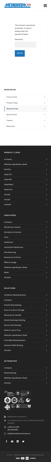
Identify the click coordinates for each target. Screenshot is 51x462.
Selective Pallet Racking (13, 345)
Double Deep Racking (12, 305)
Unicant (7, 194)
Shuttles (7, 169)
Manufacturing (10, 252)
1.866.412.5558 (13, 427)
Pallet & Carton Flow (12, 330)
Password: (25, 42)
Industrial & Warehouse (13, 247)
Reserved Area (12, 109)
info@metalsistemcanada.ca (18, 433)
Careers (10, 120)
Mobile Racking (10, 373)
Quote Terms (12, 114)
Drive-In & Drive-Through (14, 310)
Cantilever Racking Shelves (15, 295)
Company (8, 159)
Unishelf (7, 204)
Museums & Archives (12, 257)
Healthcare (8, 242)
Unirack (7, 199)
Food (6, 237)
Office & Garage (10, 262)
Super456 (8, 179)
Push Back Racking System (14, 340)
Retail (6, 272)
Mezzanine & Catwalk (12, 315)
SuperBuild (8, 184)
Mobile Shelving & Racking (14, 320)
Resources (11, 126)
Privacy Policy (12, 103)
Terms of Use (12, 97)
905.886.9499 (12, 430)
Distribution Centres (12, 227)
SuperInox (8, 189)
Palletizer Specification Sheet (15, 164)
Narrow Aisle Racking (12, 325)
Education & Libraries (12, 232)
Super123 (8, 174)
